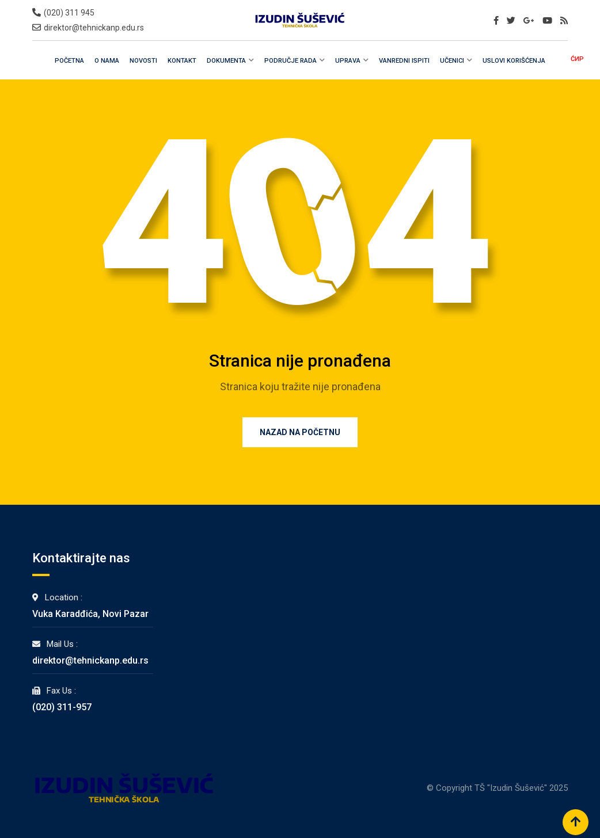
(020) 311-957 (62, 707)
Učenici (452, 60)
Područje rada (290, 60)
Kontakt (182, 60)
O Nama (106, 60)
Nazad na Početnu (300, 432)
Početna (69, 60)
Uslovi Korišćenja (514, 60)
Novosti (143, 60)
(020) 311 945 (69, 12)
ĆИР (577, 59)
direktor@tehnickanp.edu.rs (94, 27)
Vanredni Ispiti (404, 60)
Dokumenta (226, 60)
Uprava (347, 60)
